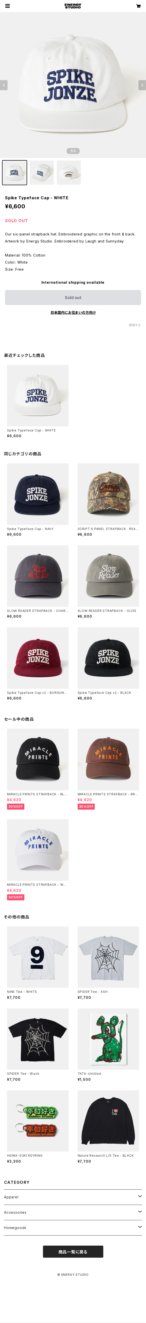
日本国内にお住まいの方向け (73, 312)
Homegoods (15, 1228)
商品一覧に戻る (73, 1251)
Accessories (15, 1212)
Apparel (11, 1197)
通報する (135, 325)
